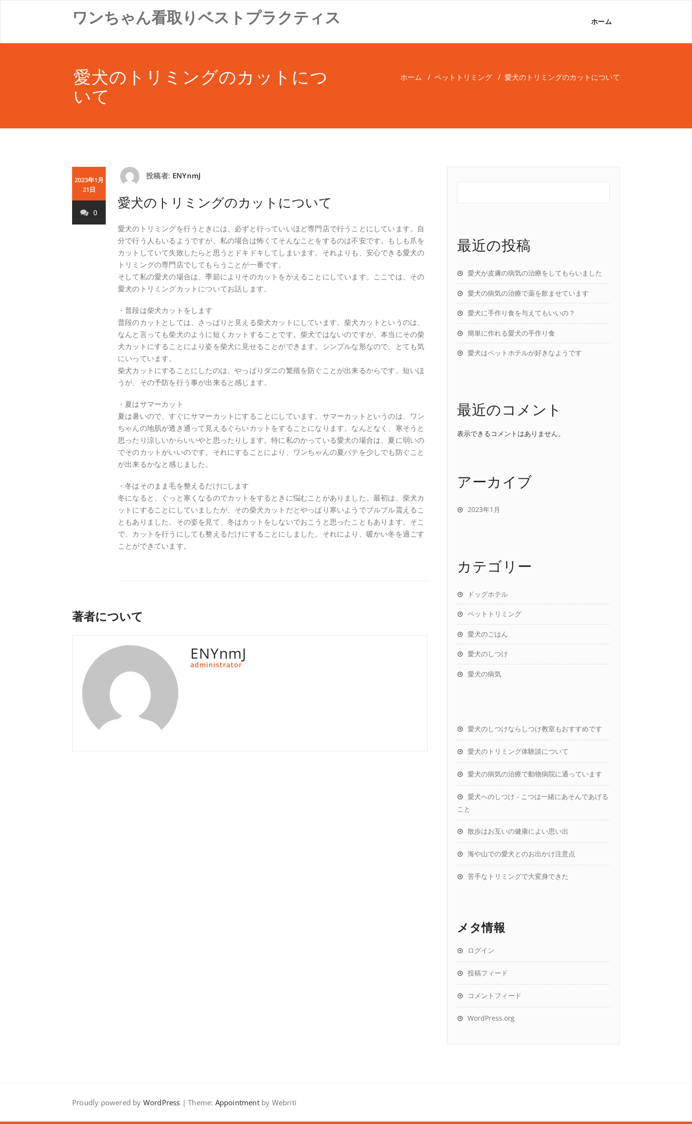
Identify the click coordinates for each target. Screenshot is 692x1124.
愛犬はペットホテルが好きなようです (525, 352)
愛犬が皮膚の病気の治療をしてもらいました (535, 272)
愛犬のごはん (488, 633)
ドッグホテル (488, 594)
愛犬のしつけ (488, 653)
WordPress (161, 1102)
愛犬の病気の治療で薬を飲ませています (528, 293)
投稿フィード (488, 972)
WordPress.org (491, 1018)
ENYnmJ (187, 175)
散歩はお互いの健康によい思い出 (518, 831)
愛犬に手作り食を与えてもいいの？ (521, 312)
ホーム (601, 21)
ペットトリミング (463, 77)
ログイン (481, 950)
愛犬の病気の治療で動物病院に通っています (535, 773)
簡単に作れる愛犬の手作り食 (511, 332)
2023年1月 (484, 509)
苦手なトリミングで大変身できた (518, 876)
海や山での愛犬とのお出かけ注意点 (521, 853)
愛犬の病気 (484, 673)
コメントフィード (494, 995)
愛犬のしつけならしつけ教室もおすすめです (535, 728)
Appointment (237, 1102)
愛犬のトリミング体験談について (518, 751)
